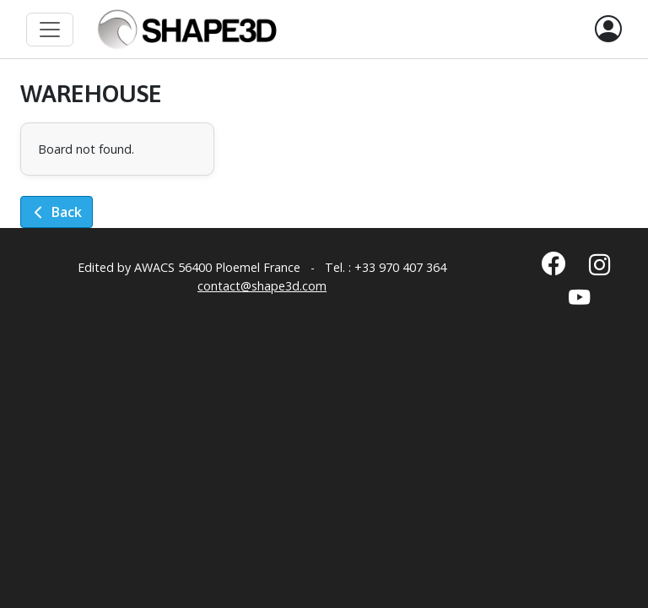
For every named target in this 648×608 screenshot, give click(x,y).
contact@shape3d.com (262, 286)
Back (56, 212)
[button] (608, 29)
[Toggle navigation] (49, 29)
